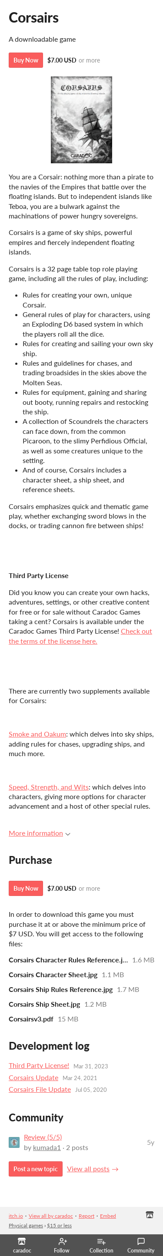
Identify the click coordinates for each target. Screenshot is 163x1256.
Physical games (26, 1225)
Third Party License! (39, 1065)
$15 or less (59, 1225)
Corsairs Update (33, 1077)
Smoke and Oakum (37, 734)
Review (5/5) (43, 1137)
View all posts (88, 1168)
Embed (108, 1216)
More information (39, 833)
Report (86, 1216)
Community (140, 1245)
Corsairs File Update (40, 1089)
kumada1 (47, 1147)
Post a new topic (35, 1169)
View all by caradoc (51, 1216)
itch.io (16, 1216)
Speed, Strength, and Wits (49, 787)
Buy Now (25, 60)
